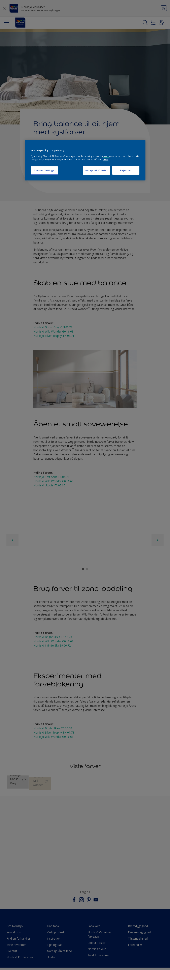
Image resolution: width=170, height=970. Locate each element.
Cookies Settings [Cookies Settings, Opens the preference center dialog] (44, 170)
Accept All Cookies (96, 170)
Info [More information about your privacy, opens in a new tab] (105, 159)
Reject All (126, 170)
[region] (85, 160)
